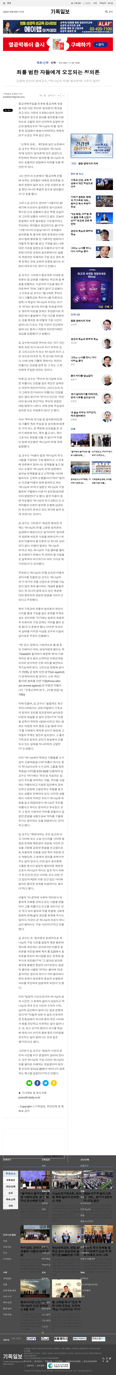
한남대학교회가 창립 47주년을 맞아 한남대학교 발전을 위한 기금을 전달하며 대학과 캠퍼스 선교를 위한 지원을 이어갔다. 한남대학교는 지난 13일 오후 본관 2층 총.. (66, 1267)
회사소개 (27, 1361)
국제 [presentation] (10, 1205)
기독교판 (77, 3)
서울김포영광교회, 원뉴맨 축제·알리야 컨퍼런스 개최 (66, 1197)
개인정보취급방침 (73, 1361)
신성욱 (74, 324)
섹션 (7, 3)
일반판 (87, 3)
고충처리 (30, 1365)
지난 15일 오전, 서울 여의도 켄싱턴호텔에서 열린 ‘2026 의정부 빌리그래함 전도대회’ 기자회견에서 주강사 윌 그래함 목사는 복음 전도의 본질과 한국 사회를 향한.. (66, 1322)
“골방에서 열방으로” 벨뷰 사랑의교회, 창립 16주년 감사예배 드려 (34, 1197)
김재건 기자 (17, 93)
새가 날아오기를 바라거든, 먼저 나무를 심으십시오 (84, 395)
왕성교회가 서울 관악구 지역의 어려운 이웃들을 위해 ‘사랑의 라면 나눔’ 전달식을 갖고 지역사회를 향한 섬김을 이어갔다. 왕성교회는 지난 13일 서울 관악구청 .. (34, 1265)
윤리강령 (40, 1365)
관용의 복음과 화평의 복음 (84, 339)
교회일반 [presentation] (10, 1180)
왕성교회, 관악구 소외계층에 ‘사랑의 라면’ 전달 (34, 1251)
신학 (53, 62)
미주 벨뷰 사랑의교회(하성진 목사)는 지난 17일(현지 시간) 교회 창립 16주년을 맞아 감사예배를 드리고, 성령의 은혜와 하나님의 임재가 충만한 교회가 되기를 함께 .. (34, 1213)
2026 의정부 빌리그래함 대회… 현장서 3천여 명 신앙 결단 (98, 1197)
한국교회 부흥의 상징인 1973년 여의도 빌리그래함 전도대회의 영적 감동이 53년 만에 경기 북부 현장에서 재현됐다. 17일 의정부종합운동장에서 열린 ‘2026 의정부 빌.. (98, 1213)
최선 (73, 364)
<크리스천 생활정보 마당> (53, 1156)
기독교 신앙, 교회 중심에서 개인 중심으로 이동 (82, 183)
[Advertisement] (92, 111)
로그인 (110, 3)
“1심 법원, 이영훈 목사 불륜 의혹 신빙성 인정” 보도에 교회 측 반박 (81, 219)
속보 (73, 163)
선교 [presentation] (10, 1192)
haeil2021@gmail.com (14, 96)
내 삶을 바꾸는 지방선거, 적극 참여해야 (83, 414)
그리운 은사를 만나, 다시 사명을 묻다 (81, 249)
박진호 (74, 342)
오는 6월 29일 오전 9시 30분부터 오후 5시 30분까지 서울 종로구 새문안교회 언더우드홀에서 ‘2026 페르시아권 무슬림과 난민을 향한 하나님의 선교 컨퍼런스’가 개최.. (34, 1322)
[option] (81, 446)
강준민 (74, 401)
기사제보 (59, 1361)
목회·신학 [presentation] (10, 1199)
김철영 (74, 419)
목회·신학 (42, 62)
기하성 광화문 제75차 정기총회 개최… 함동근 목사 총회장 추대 (81, 202)
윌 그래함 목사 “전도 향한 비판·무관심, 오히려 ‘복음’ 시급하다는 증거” (66, 1305)
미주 (95, 3)
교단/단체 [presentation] (10, 1186)
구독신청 (102, 3)
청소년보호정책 (90, 1361)
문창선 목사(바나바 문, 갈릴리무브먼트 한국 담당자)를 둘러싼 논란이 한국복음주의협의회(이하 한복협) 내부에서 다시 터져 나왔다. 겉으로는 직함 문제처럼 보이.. (98, 1267)
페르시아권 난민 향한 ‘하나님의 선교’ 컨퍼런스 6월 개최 (34, 1305)
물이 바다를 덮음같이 (82, 375)
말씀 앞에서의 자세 (88, 163)
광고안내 (38, 1361)
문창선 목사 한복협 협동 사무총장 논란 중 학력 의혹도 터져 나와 (97, 1251)
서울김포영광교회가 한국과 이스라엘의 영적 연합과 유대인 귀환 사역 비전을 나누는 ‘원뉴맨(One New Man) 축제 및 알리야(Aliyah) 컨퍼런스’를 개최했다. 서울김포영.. (66, 1213)
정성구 (74, 379)
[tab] (10, 1180)
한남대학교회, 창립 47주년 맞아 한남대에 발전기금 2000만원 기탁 (65, 1251)
